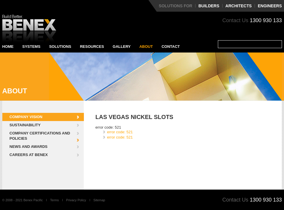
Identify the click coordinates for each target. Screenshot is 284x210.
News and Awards (28, 146)
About (146, 46)
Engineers (270, 6)
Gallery (122, 46)
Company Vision (26, 117)
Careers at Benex (29, 155)
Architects (238, 6)
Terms (54, 200)
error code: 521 (120, 132)
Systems (31, 46)
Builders (208, 6)
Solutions (60, 46)
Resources (92, 46)
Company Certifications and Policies (40, 136)
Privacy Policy (76, 200)
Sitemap (99, 200)
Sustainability (25, 125)
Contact (171, 46)
